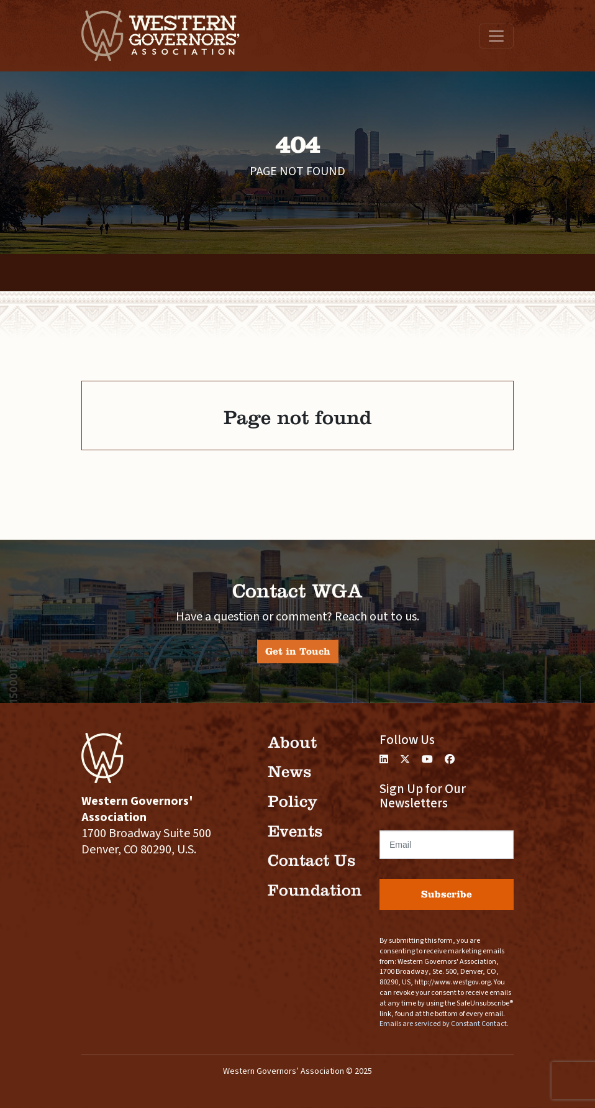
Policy (292, 801)
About (292, 742)
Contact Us (311, 860)
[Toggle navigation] (496, 36)
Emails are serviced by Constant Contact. (444, 1024)
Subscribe (446, 894)
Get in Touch (297, 651)
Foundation (315, 890)
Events (295, 831)
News (289, 771)
